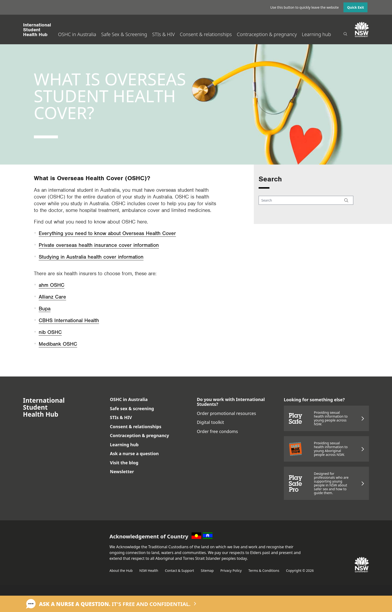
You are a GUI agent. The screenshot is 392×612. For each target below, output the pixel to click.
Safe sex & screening (132, 408)
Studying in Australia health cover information (91, 257)
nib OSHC (50, 332)
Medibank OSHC (58, 344)
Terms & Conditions (263, 570)
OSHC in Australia (77, 34)
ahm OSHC (51, 285)
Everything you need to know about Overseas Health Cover (107, 233)
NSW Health (148, 570)
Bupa (44, 309)
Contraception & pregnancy (267, 34)
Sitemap (207, 570)
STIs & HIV (163, 34)
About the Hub (121, 570)
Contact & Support (179, 570)
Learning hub (316, 34)
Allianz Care (52, 297)
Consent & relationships (206, 34)
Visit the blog (124, 462)
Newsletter (122, 471)
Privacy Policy (231, 570)
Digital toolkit (210, 422)
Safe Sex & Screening (124, 34)
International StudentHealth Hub (37, 30)
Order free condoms (217, 431)
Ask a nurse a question (134, 453)
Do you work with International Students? (231, 402)
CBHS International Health (69, 321)
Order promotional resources (226, 413)
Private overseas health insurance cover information (99, 245)
